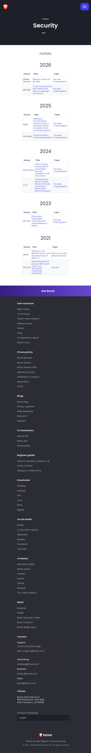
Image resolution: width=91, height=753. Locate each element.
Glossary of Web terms (29, 470)
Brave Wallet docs (26, 627)
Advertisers (23, 381)
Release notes (24, 323)
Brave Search (24, 362)
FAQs (19, 333)
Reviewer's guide (26, 564)
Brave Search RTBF (27, 367)
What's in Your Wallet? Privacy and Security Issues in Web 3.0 (41, 254)
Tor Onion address (27, 592)
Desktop (21, 485)
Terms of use (33, 741)
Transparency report (28, 337)
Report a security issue (54, 741)
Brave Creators (25, 622)
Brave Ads (22, 440)
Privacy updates (25, 406)
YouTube (22, 548)
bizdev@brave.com (27, 673)
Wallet (20, 612)
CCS (25, 185)
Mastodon (22, 534)
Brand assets (24, 569)
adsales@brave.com (39, 664)
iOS (19, 495)
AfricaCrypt (28, 170)
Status (20, 328)
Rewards (21, 608)
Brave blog (22, 401)
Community (23, 314)
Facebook (22, 544)
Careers (21, 573)
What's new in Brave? (28, 318)
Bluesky (21, 539)
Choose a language (27, 712)
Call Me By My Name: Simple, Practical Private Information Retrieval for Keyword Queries (43, 185)
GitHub (20, 583)
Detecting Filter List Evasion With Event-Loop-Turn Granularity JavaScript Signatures (41, 267)
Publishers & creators (28, 376)
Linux (19, 500)
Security (57, 79)
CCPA (20, 386)
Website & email (26, 372)
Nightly (20, 509)
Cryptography (60, 81)
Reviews (21, 588)
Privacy (55, 253)
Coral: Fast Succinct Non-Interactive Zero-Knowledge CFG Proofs (42, 90)
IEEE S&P (26, 221)
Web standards (25, 411)
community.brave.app (29, 646)
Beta (19, 504)
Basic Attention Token (28, 617)
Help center (23, 309)
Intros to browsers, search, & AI (33, 461)
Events (20, 578)
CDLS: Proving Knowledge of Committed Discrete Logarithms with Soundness (42, 170)
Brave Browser (24, 357)
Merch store (23, 342)
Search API (22, 436)
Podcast (21, 420)
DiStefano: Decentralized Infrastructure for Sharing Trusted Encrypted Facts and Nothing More (42, 124)
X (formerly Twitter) (27, 529)
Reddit (20, 525)
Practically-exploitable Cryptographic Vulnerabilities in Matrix (39, 221)
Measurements (59, 255)
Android (21, 490)
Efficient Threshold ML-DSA (41, 80)
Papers (45, 54)
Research (22, 416)
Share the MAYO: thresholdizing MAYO (43, 136)
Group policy (23, 445)
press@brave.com (26, 683)
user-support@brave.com (31, 650)
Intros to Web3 (25, 465)
